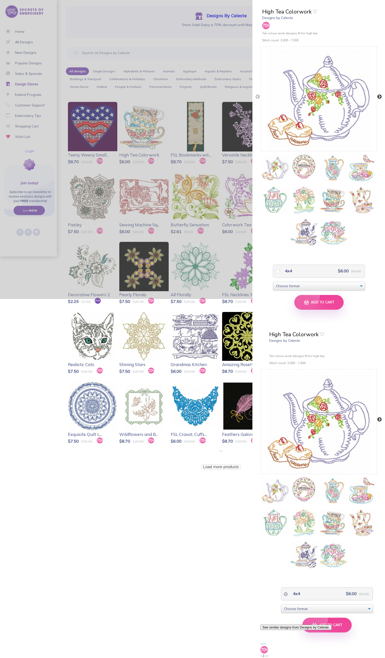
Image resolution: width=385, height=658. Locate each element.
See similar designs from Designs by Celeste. (296, 627)
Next (379, 96)
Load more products (221, 467)
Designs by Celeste (277, 18)
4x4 (288, 271)
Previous (257, 96)
